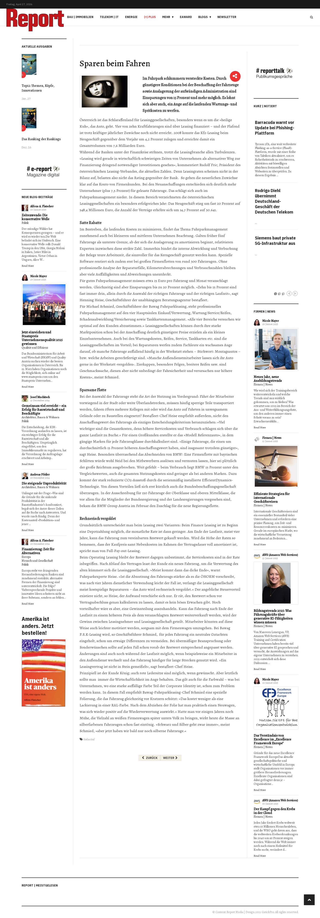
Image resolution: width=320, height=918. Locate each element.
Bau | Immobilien (80, 17)
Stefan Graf (89, 739)
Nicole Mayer (38, 276)
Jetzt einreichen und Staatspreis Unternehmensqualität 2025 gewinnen (42, 338)
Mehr (166, 17)
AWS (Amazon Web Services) (280, 555)
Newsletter (226, 17)
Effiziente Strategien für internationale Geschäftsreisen (272, 498)
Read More (28, 266)
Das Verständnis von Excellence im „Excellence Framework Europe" (272, 739)
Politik (25, 223)
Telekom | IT (109, 17)
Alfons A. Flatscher (41, 206)
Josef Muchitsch (40, 397)
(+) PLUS (150, 17)
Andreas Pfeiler (40, 475)
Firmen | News (263, 384)
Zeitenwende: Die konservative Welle (35, 217)
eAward (186, 17)
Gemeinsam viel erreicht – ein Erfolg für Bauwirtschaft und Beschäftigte (44, 409)
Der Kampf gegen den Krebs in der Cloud (274, 811)
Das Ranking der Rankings (41, 139)
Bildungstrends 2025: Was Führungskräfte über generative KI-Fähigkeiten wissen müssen (273, 616)
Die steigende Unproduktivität (44, 483)
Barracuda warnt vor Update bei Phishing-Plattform (274, 127)
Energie (131, 17)
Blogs (203, 17)
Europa (26, 557)
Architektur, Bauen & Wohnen (40, 417)
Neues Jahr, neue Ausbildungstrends (268, 379)
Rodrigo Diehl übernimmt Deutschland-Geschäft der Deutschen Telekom (274, 201)
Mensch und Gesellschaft (37, 561)
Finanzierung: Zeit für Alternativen (38, 551)
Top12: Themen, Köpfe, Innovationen (38, 88)
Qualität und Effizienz (35, 348)
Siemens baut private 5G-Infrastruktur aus (275, 240)
